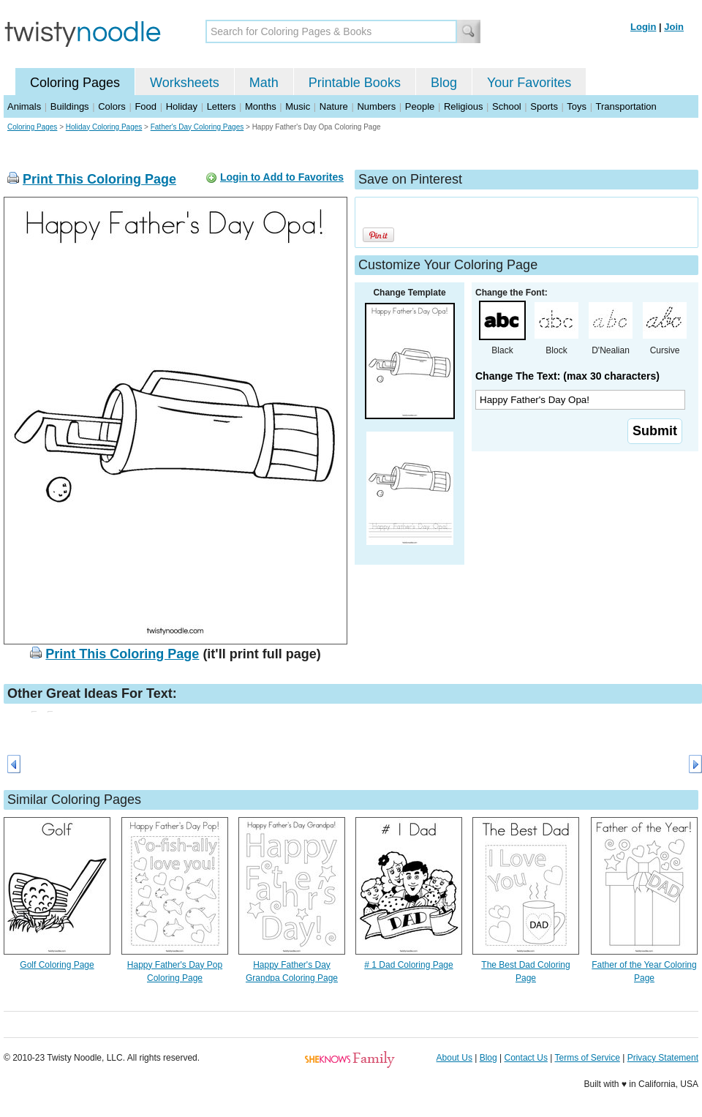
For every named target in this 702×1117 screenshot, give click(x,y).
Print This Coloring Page (99, 179)
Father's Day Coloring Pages (197, 127)
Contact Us (526, 1058)
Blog (444, 82)
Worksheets (184, 82)
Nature (334, 106)
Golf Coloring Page (57, 965)
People (419, 106)
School (506, 106)
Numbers (376, 106)
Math (264, 82)
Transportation (625, 106)
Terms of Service (586, 1058)
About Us (454, 1058)
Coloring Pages (75, 82)
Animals (24, 106)
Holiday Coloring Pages (104, 127)
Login (643, 26)
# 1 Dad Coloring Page (408, 965)
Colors (112, 106)
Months (260, 106)
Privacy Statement (662, 1058)
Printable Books (355, 82)
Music (297, 106)
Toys (576, 106)
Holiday (181, 106)
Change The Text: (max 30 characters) (567, 376)
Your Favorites (529, 82)
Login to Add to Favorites (282, 177)
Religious (463, 106)
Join (674, 26)
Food (145, 106)
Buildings (69, 106)
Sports (544, 106)
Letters (221, 106)
